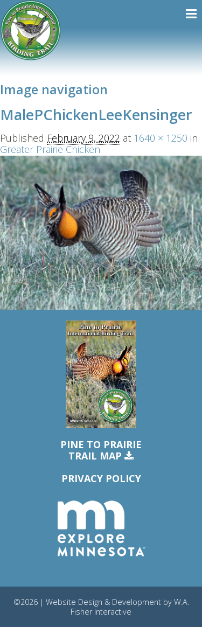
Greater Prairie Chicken (50, 149)
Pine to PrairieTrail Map (101, 450)
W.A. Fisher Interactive (130, 606)
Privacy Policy (101, 478)
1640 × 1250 (160, 137)
